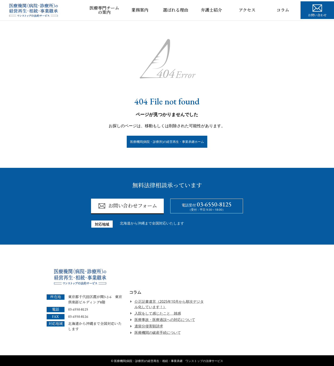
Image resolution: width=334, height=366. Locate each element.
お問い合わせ (317, 9)
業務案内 (139, 10)
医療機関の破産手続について (158, 332)
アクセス (247, 10)
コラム (282, 10)
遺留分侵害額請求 (149, 326)
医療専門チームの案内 (104, 10)
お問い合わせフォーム (127, 206)
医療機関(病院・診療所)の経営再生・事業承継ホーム (167, 141)
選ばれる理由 (175, 10)
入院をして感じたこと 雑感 (158, 313)
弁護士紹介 (211, 10)
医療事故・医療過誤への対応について (165, 319)
